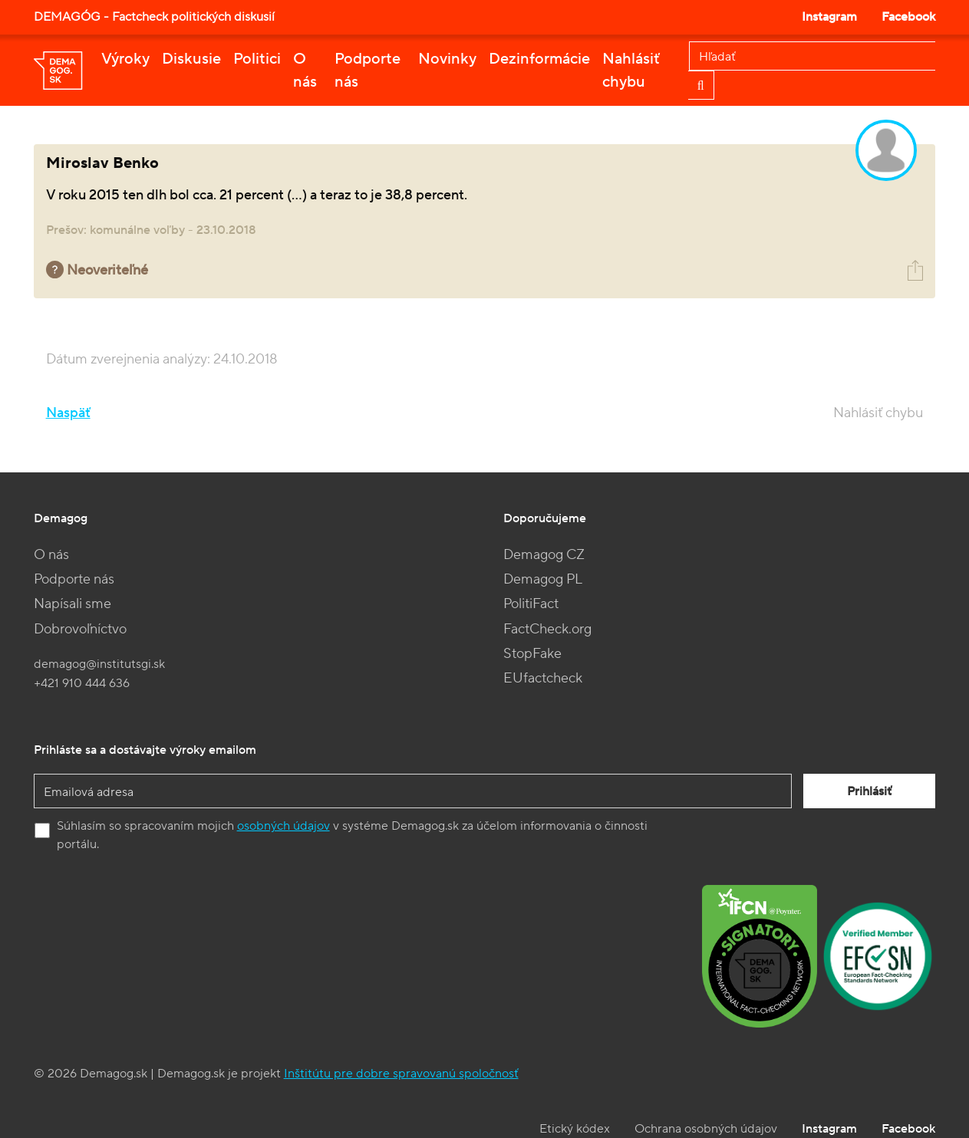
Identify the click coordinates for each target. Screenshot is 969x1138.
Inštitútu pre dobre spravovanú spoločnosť (401, 1073)
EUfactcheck (542, 678)
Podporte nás (367, 70)
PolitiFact (531, 604)
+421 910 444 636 (82, 683)
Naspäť (68, 413)
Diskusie (191, 59)
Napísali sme (72, 604)
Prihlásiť (869, 791)
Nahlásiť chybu (631, 70)
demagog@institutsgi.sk (99, 664)
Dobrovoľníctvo (80, 629)
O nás (305, 70)
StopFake (532, 654)
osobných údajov (283, 826)
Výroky (125, 59)
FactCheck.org (547, 629)
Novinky (447, 59)
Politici (257, 59)
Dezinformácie (539, 59)
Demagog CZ (544, 555)
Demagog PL (542, 579)
